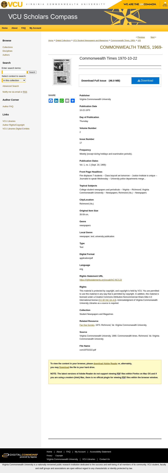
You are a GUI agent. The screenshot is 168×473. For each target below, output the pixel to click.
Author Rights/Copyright (14, 125)
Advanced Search (11, 86)
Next (153, 37)
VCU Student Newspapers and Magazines (90, 40)
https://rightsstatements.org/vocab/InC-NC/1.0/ (101, 280)
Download (145, 80)
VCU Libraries (9, 121)
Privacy (50, 456)
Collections (8, 47)
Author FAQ (8, 106)
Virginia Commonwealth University (63, 459)
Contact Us (105, 459)
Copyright (59, 456)
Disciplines (7, 51)
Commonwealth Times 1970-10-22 (108, 58)
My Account (80, 452)
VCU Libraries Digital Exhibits (16, 129)
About (60, 452)
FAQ (68, 452)
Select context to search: (14, 76)
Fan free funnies (87, 325)
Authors (6, 55)
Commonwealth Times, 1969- (123, 40)
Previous (141, 37)
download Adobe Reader (105, 363)
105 (139, 40)
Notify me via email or (15, 92)
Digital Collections (63, 40)
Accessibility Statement (100, 452)
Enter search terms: (11, 68)
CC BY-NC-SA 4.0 (107, 300)
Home (50, 40)
